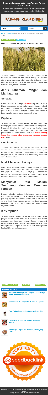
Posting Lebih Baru (9, 285)
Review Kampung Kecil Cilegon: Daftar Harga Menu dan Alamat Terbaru (27, 294)
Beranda (26, 285)
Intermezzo (21, 40)
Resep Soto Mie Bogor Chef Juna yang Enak (26, 302)
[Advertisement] (24, 255)
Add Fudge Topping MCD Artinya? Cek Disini (26, 311)
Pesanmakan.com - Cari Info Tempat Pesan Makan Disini (24, 4)
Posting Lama (40, 285)
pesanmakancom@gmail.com (29, 392)
